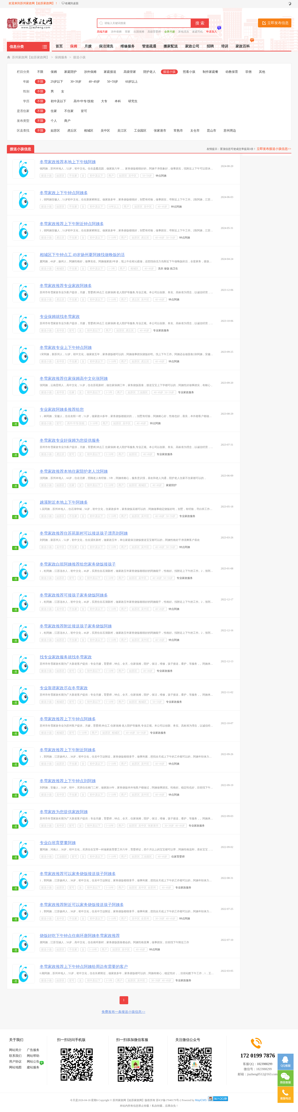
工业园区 (140, 130)
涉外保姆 (116, 31)
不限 (40, 71)
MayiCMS (201, 1100)
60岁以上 (131, 81)
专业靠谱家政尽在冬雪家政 (64, 688)
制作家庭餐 (210, 71)
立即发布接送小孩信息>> (274, 149)
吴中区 (105, 130)
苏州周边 (230, 130)
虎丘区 (72, 130)
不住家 (69, 111)
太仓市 (195, 130)
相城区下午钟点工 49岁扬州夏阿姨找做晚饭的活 (82, 255)
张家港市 (160, 130)
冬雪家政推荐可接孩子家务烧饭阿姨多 (74, 595)
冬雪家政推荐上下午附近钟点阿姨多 (72, 224)
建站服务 (33, 1067)
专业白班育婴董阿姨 (58, 843)
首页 (59, 46)
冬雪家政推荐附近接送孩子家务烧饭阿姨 (76, 626)
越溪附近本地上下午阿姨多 (64, 502)
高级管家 (130, 71)
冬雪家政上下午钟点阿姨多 (64, 193)
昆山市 (211, 130)
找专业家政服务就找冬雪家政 (66, 657)
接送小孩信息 (20, 149)
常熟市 (178, 130)
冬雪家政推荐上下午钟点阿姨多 (68, 719)
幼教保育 (232, 71)
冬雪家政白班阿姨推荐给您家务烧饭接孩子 (78, 564)
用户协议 (15, 1061)
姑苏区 (55, 130)
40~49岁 (94, 81)
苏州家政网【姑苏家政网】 (30, 57)
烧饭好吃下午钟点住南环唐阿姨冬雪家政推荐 (80, 935)
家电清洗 (183, 31)
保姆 (54, 71)
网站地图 (15, 1067)
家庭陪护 (70, 71)
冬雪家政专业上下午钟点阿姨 (66, 347)
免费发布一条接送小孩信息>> (123, 1012)
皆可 (84, 111)
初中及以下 (58, 101)
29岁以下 (57, 81)
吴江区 (122, 130)
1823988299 (264, 1064)
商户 (67, 120)
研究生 (133, 101)
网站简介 (15, 1050)
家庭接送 (110, 71)
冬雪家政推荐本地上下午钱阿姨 (68, 162)
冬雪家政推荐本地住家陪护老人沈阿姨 (74, 471)
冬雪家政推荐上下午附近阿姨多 (68, 750)
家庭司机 (197, 31)
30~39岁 (76, 81)
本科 (118, 101)
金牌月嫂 (169, 31)
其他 (262, 71)
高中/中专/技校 (84, 101)
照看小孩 (189, 71)
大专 (104, 101)
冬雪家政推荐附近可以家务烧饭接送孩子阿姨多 (82, 904)
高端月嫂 (102, 31)
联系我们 (15, 1055)
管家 (127, 31)
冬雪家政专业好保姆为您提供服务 (70, 440)
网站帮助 (33, 1055)
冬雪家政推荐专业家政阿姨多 (66, 285)
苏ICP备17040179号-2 (168, 1100)
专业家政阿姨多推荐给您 (62, 409)
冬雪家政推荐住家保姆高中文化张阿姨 (74, 378)
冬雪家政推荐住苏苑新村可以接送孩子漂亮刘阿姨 (84, 533)
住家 (54, 111)
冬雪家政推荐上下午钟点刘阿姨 (68, 781)
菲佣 (248, 71)
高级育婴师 (154, 31)
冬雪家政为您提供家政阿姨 (64, 812)
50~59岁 (112, 81)
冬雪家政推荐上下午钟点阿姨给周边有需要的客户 (84, 966)
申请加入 (211, 31)
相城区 (88, 130)
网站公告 (33, 1061)
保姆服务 (61, 57)
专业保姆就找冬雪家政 (60, 316)
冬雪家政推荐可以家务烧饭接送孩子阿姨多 (78, 874)
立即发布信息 (278, 23)
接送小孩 (79, 57)
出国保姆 (139, 31)
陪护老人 (149, 71)
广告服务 (33, 1050)
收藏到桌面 (71, 3)
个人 (54, 120)
